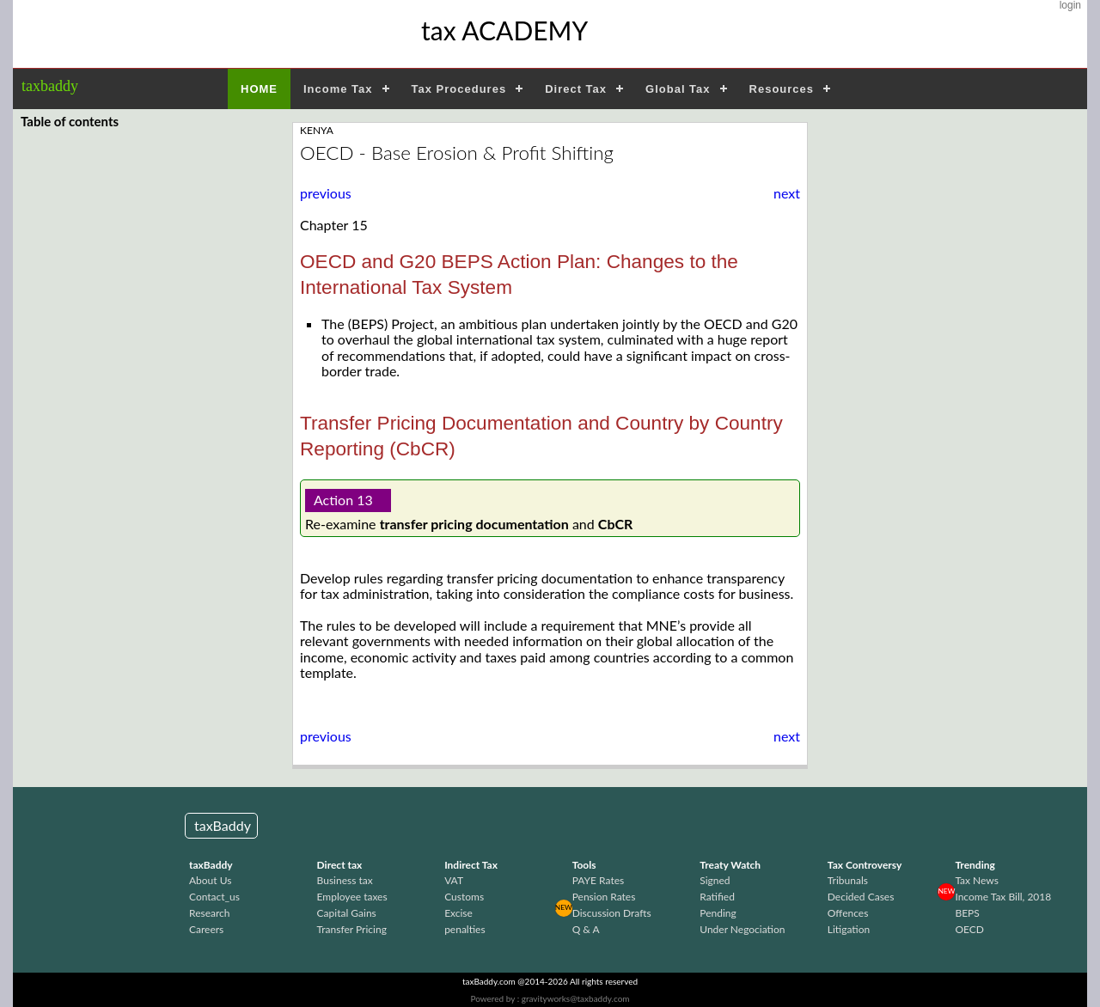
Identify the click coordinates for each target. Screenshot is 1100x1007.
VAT (453, 880)
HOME (259, 88)
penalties (464, 929)
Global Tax (678, 88)
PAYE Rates (598, 880)
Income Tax (338, 88)
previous (325, 193)
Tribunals (848, 880)
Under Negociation (742, 929)
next (786, 193)
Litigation (849, 929)
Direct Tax (576, 88)
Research (209, 912)
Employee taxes (352, 896)
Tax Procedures (459, 88)
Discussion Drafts (611, 912)
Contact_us (214, 896)
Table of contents (70, 121)
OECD (969, 929)
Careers (206, 929)
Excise (458, 912)
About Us (210, 880)
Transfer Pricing (352, 929)
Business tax (345, 880)
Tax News (977, 880)
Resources (781, 88)
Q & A (586, 929)
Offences (848, 912)
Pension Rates (604, 896)
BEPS (967, 912)
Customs (464, 896)
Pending (718, 912)
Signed (715, 880)
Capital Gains (346, 912)
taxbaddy (49, 86)
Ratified (717, 896)
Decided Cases (861, 896)
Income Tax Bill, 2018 (1003, 896)
